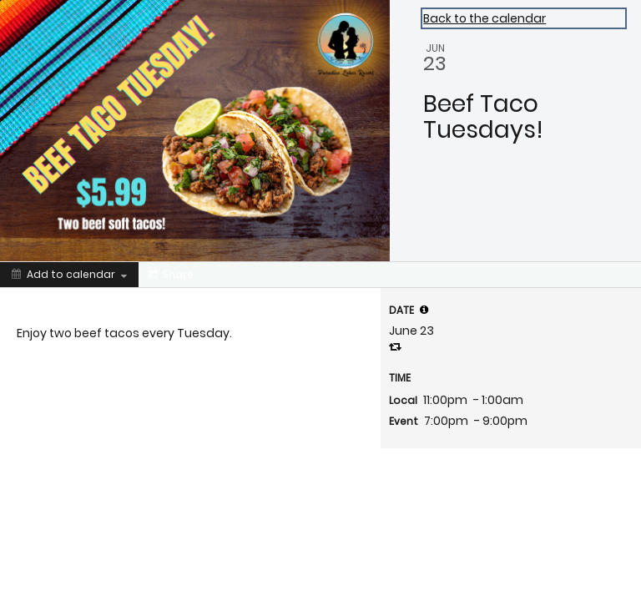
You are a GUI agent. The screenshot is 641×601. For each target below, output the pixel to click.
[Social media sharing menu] (169, 274)
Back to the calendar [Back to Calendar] (484, 18)
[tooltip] (424, 310)
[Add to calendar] (69, 274)
